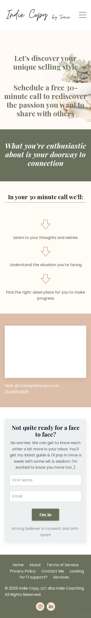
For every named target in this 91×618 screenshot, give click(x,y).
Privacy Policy (23, 571)
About (35, 565)
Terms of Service (63, 565)
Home (18, 565)
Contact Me (52, 571)
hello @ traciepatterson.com (32, 385)
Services (61, 577)
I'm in (46, 515)
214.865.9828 (16, 392)
